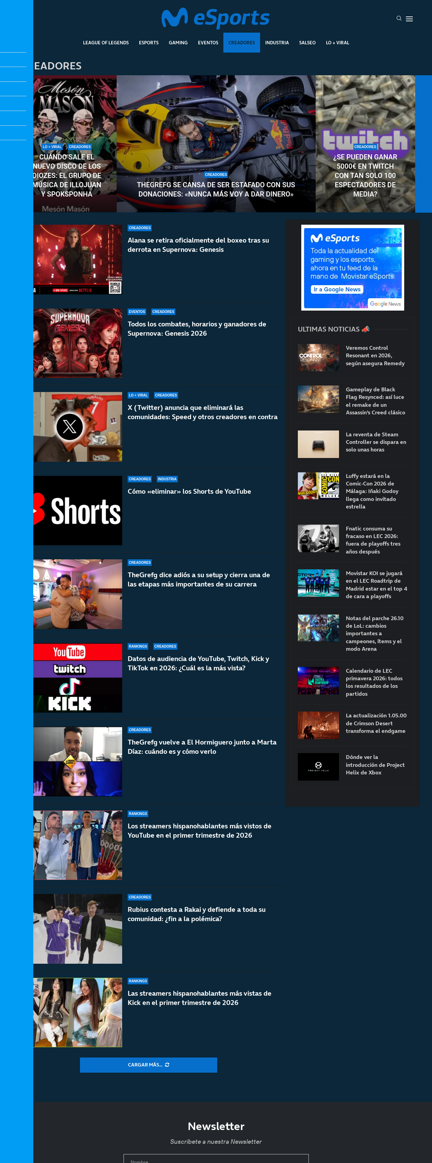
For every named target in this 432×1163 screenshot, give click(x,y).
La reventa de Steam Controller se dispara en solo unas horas (376, 442)
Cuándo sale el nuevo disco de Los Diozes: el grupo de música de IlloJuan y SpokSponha (66, 175)
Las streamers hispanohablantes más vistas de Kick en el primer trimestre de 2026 (199, 997)
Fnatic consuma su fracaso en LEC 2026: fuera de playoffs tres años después (373, 540)
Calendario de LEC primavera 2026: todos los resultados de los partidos (374, 682)
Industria (277, 43)
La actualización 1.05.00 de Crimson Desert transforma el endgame (376, 723)
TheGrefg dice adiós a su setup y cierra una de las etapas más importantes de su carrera (199, 579)
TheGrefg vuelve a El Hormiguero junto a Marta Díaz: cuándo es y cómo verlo (202, 746)
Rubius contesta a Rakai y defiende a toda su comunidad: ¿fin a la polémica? (197, 914)
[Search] (399, 19)
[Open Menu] (409, 18)
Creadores (242, 43)
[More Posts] (148, 1065)
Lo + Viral (337, 43)
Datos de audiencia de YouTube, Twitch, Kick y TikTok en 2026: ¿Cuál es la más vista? (198, 663)
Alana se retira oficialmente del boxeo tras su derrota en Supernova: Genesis (198, 244)
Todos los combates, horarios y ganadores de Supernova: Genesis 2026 (197, 328)
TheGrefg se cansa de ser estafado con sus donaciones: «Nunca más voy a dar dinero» (216, 189)
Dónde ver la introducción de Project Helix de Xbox (375, 764)
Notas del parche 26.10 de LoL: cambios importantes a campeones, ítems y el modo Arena (375, 633)
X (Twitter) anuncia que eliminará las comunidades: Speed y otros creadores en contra (203, 412)
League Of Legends (106, 43)
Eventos (208, 43)
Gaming (178, 43)
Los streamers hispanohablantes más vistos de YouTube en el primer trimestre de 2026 (199, 830)
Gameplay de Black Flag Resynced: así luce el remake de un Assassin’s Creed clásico (375, 400)
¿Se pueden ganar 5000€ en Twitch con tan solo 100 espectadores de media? (365, 175)
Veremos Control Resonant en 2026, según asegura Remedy (375, 355)
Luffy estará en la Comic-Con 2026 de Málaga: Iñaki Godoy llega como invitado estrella (372, 491)
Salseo (307, 43)
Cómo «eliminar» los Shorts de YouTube (189, 491)
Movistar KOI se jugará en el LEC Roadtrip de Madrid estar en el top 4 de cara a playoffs (376, 584)
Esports (149, 43)
